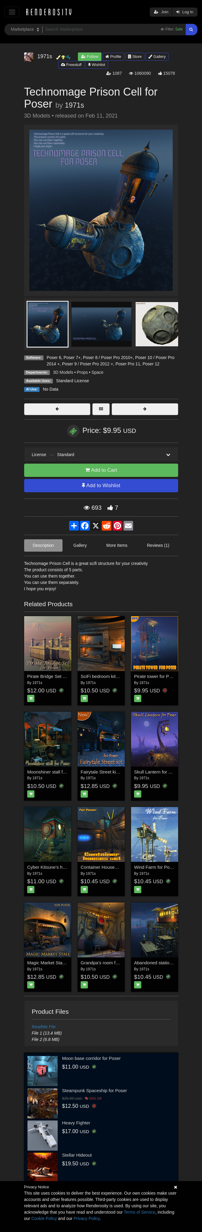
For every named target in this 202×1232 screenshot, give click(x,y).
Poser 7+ (71, 357)
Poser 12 (151, 363)
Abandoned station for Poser (162, 962)
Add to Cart (101, 470)
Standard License (72, 380)
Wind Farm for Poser (155, 867)
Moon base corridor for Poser (91, 1058)
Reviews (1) (158, 545)
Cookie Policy (44, 1218)
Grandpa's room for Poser (107, 962)
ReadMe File (44, 1026)
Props (82, 372)
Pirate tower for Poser (156, 676)
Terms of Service (139, 1212)
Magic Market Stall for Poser (55, 962)
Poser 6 (53, 357)
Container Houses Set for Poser (113, 867)
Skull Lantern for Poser (157, 771)
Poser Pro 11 (127, 363)
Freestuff (71, 64)
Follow (89, 56)
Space (97, 372)
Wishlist (96, 64)
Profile (113, 56)
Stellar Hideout (77, 1155)
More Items (116, 545)
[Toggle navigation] (12, 12)
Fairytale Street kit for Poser (109, 771)
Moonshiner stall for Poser (53, 771)
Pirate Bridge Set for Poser (54, 676)
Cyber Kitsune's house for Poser (59, 867)
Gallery (157, 56)
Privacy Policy (87, 1218)
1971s (74, 105)
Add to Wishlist (101, 485)
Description (43, 545)
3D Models (63, 372)
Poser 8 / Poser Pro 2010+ (108, 357)
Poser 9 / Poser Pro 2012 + (87, 363)
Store (135, 56)
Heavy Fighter (76, 1122)
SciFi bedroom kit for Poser (108, 676)
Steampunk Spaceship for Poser (94, 1090)
